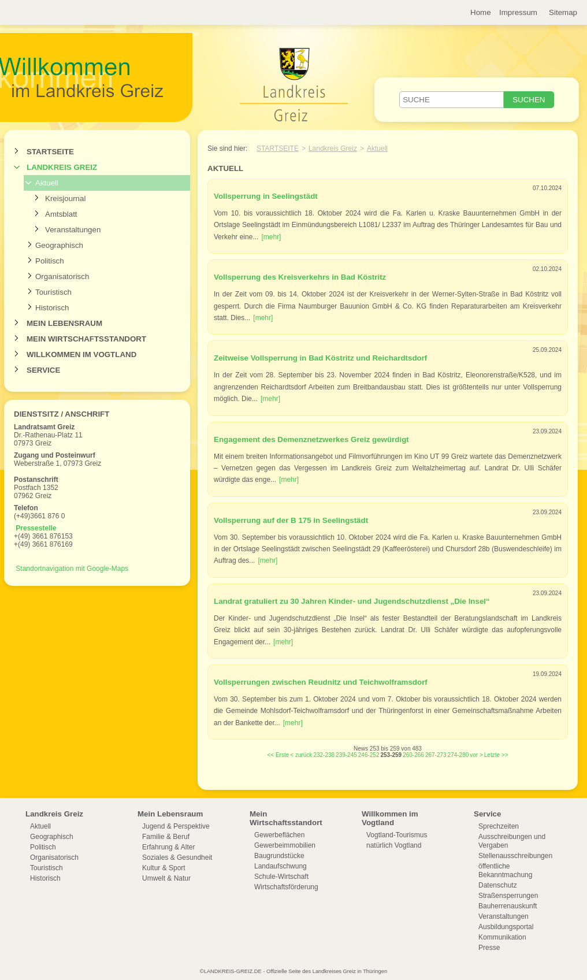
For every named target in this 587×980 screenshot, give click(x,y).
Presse (489, 948)
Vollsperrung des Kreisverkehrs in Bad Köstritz (300, 277)
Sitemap (563, 12)
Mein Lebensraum (64, 323)
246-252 (369, 755)
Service (43, 370)
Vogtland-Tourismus (396, 835)
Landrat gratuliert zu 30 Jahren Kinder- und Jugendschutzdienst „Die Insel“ (352, 601)
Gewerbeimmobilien (284, 845)
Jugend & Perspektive (176, 826)
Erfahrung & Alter (168, 847)
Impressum (518, 12)
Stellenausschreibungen (515, 856)
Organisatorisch (62, 276)
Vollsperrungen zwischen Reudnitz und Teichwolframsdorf (321, 682)
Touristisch (53, 292)
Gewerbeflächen (279, 835)
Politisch (49, 261)
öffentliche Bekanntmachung (505, 870)
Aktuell (46, 183)
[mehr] (271, 237)
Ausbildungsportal (505, 927)
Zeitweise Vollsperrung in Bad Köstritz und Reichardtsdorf (320, 358)
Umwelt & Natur (166, 878)
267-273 (436, 755)
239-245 (346, 755)
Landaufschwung (280, 866)
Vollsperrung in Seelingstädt (266, 196)
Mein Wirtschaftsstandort (86, 339)
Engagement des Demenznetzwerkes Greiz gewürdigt (311, 439)
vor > (476, 755)
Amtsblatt (61, 214)
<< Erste (278, 755)
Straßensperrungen (508, 896)
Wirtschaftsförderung (286, 887)
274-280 (458, 755)
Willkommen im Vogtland (81, 354)
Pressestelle (36, 528)
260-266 (413, 755)
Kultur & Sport (163, 868)
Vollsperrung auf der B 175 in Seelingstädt (291, 520)
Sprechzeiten (498, 826)
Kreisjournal (65, 198)
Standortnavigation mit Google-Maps (72, 569)
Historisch (52, 307)
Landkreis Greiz (62, 167)
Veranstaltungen (73, 229)
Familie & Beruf (166, 837)
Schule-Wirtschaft (281, 877)
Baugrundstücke (279, 856)
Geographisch (59, 245)
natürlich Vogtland (393, 845)
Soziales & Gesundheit (177, 857)
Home (480, 12)
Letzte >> (496, 755)
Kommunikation (502, 937)
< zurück (301, 755)
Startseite (50, 151)
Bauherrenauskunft (507, 906)
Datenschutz (497, 885)
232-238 (324, 755)
